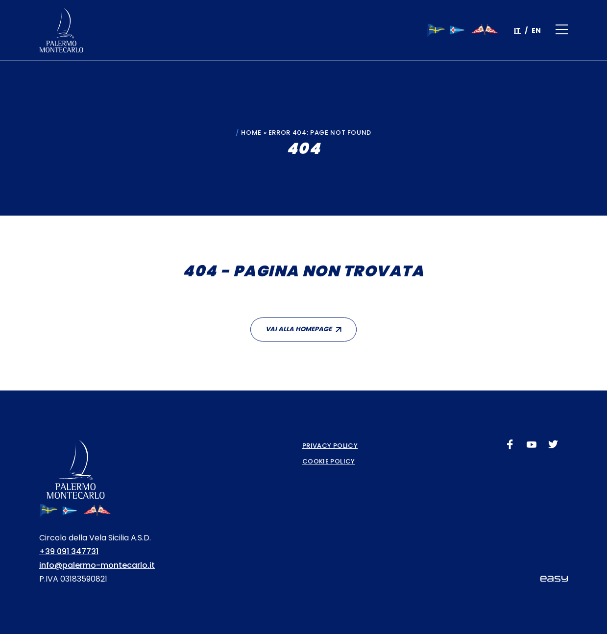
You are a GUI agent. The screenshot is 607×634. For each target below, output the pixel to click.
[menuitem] (517, 30)
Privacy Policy (330, 445)
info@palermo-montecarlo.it (97, 565)
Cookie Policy (328, 461)
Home (251, 132)
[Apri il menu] (562, 30)
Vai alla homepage (299, 329)
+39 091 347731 (68, 551)
